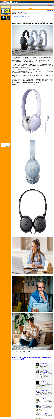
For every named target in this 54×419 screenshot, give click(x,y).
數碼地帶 (17, 4)
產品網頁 (42, 4)
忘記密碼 (51, 5)
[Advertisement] (23, 372)
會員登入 (47, 5)
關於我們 (50, 4)
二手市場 (33, 4)
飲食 (30, 4)
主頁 (1, 4)
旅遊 (25, 4)
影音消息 (4, 4)
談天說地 (21, 4)
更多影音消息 (50, 10)
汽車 (27, 4)
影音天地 (9, 4)
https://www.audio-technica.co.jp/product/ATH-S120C (31, 84)
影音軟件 (13, 4)
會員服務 (46, 4)
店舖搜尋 (38, 4)
